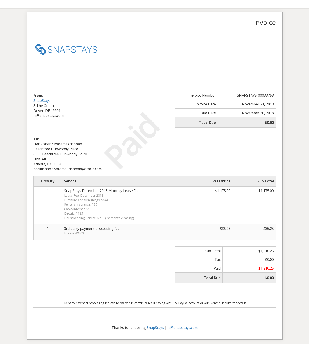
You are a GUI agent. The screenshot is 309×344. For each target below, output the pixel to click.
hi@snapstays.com (183, 327)
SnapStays (42, 100)
